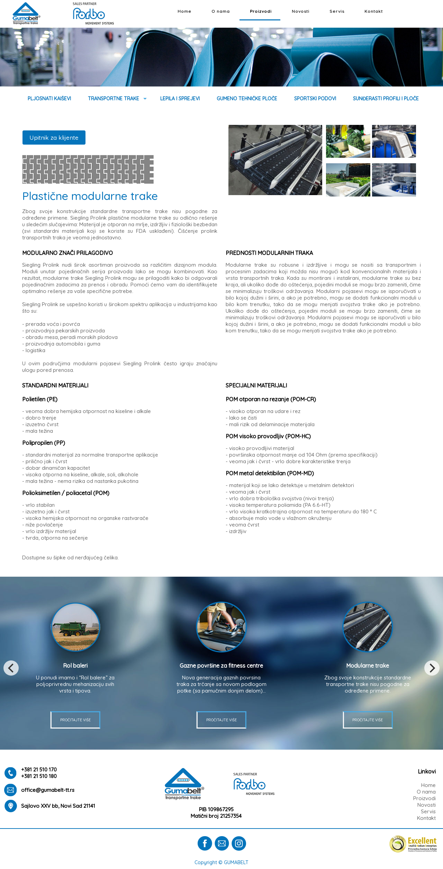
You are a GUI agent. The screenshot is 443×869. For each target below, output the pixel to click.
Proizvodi (261, 11)
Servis (336, 11)
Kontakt (373, 11)
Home (184, 11)
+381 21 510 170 (39, 769)
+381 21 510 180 (39, 776)
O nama (220, 11)
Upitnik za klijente (54, 137)
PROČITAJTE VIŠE (221, 719)
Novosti (300, 11)
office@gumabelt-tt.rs (47, 790)
